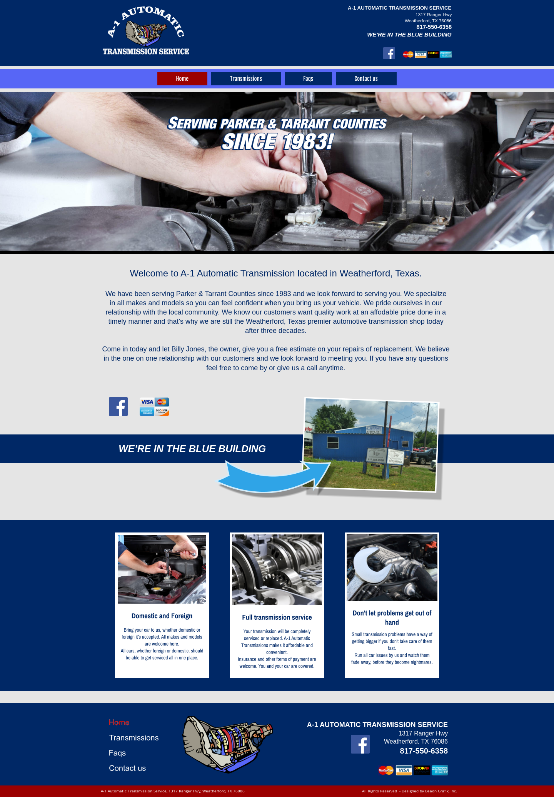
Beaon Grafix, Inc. (441, 791)
